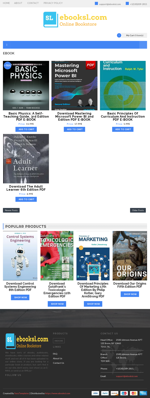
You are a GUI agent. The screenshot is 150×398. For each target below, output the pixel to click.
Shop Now (20, 297)
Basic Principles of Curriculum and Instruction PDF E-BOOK (123, 116)
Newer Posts (11, 210)
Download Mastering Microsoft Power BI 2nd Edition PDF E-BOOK (74, 116)
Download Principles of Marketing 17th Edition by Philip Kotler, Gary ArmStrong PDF (93, 290)
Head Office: (107, 340)
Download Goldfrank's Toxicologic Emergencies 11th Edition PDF (57, 290)
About (18, 3)
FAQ (55, 353)
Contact (33, 3)
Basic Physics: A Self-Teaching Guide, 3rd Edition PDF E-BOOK (26, 116)
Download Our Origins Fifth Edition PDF (129, 285)
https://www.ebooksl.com (57, 393)
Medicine (59, 341)
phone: (104, 368)
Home (6, 3)
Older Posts (138, 210)
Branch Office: (104, 356)
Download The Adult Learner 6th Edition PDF (26, 188)
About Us (57, 358)
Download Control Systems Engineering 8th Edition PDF (20, 287)
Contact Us (58, 363)
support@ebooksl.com (108, 3)
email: (103, 376)
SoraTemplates (21, 393)
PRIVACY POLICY (53, 3)
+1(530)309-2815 (136, 3)
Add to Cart (26, 129)
